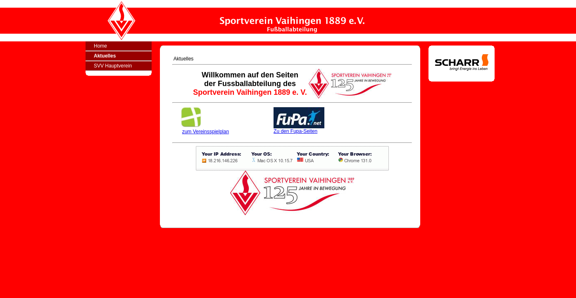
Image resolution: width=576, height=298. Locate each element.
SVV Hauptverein (113, 66)
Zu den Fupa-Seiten (299, 129)
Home (100, 46)
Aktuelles (105, 56)
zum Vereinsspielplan (205, 132)
